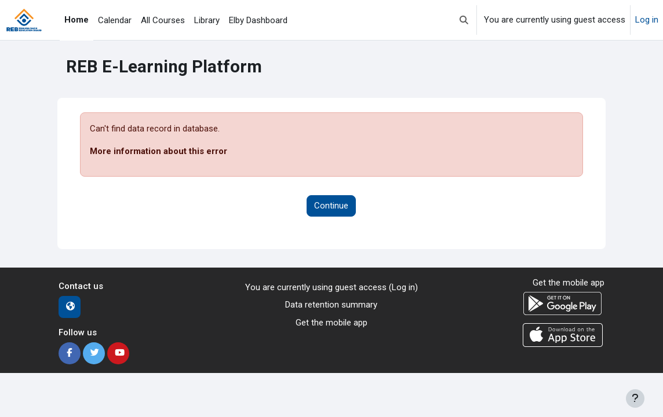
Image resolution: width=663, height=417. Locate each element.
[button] (464, 20)
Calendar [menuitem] (115, 20)
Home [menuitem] (76, 19)
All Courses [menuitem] (163, 20)
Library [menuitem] (207, 20)
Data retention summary (331, 304)
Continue (331, 205)
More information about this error (158, 151)
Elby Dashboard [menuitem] (258, 20)
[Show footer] (635, 398)
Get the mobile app (331, 322)
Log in (646, 19)
